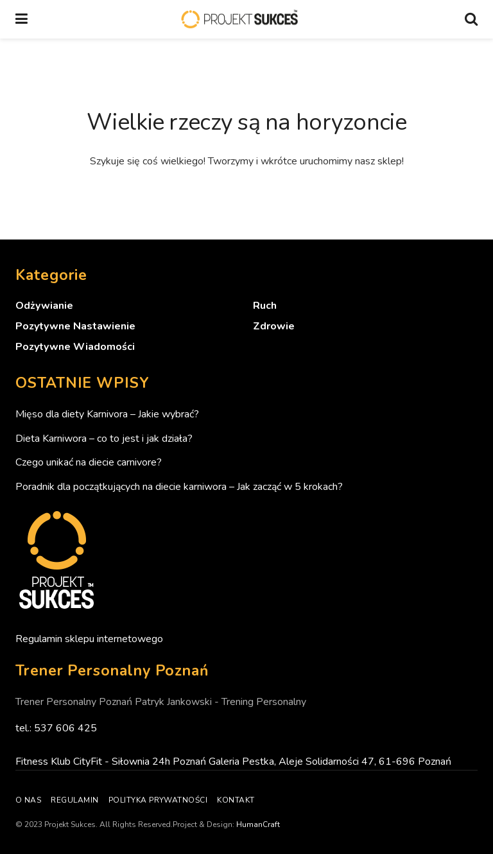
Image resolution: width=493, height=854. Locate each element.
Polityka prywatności (158, 800)
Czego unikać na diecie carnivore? (88, 462)
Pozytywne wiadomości (75, 347)
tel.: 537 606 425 (56, 728)
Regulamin (74, 800)
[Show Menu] (21, 19)
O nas (28, 800)
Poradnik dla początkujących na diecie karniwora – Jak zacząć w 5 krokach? (179, 487)
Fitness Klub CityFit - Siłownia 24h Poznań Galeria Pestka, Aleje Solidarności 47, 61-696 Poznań (233, 761)
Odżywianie (44, 306)
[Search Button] (471, 19)
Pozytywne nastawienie (75, 326)
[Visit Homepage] (240, 19)
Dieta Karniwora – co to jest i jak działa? (104, 438)
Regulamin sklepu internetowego (89, 639)
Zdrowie (274, 326)
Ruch (265, 306)
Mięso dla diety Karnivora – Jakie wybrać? (107, 414)
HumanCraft (258, 824)
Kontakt (235, 800)
